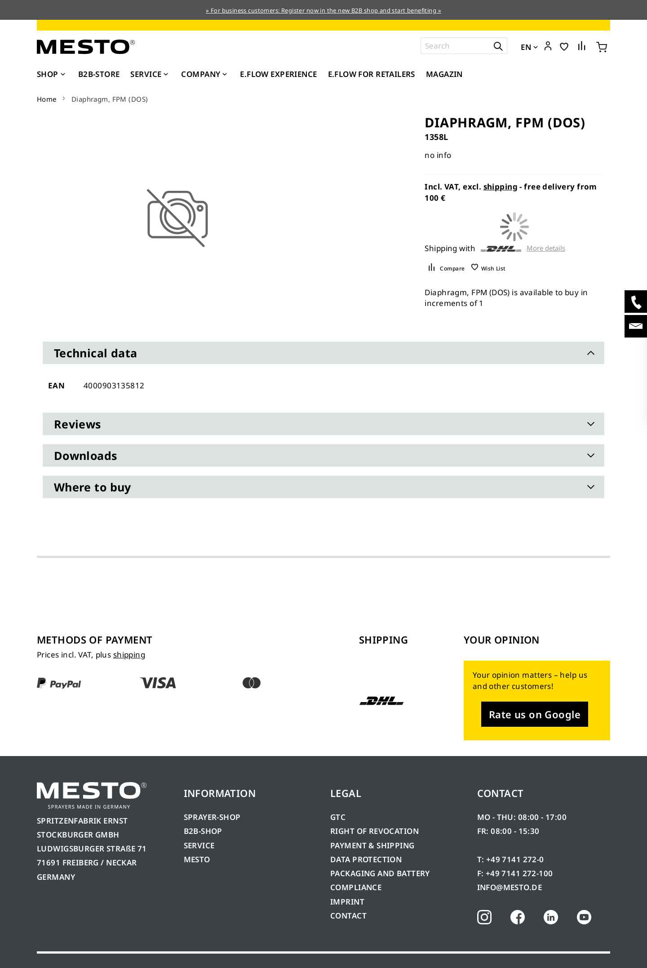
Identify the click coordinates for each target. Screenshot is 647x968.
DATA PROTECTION (366, 859)
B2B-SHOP (203, 831)
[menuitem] (52, 74)
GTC (338, 817)
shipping (500, 186)
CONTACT (348, 915)
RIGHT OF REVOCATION (374, 831)
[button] (548, 46)
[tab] (323, 353)
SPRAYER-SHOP (212, 817)
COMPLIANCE (355, 887)
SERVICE (199, 845)
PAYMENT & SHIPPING (372, 845)
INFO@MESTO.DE (509, 887)
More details (546, 248)
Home (47, 99)
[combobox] (464, 45)
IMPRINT (347, 901)
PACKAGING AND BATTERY (381, 873)
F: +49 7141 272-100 (515, 873)
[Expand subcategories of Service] (165, 75)
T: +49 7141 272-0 (510, 859)
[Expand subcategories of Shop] (62, 75)
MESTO (197, 859)
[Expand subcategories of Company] (224, 75)
